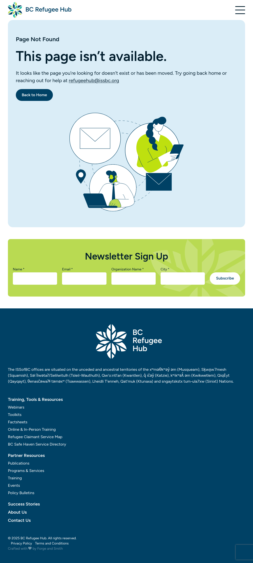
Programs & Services (26, 470)
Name (18, 269)
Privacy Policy (21, 543)
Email (67, 269)
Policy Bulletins (21, 492)
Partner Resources (26, 455)
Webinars (16, 407)
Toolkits (14, 414)
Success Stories (24, 504)
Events (14, 485)
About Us (17, 512)
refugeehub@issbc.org (94, 80)
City (165, 269)
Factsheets (17, 422)
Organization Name (127, 269)
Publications (18, 463)
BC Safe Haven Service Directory (37, 444)
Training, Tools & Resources (35, 399)
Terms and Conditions (52, 543)
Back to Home (34, 95)
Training (15, 478)
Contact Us (19, 520)
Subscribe (225, 278)
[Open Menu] (240, 10)
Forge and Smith (50, 548)
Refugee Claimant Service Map (35, 436)
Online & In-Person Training (32, 429)
